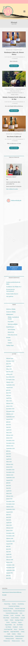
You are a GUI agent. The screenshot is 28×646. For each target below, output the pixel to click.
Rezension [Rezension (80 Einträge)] (13, 622)
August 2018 (9, 573)
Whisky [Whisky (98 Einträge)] (19, 634)
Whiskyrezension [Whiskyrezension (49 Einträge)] (16, 640)
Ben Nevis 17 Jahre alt (14, 136)
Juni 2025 (8, 363)
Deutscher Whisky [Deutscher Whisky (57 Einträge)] (7, 610)
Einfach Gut (9, 49)
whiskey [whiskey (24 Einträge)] (14, 634)
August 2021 (9, 480)
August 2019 (9, 543)
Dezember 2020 (10, 501)
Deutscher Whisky (9, 89)
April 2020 (9, 522)
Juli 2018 (8, 575)
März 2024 (9, 401)
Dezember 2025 (10, 361)
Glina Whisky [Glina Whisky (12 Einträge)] (6, 617)
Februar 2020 (9, 528)
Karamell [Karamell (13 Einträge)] (23, 617)
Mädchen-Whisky (10, 309)
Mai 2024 (8, 395)
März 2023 (9, 432)
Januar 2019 (9, 562)
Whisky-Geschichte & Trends (14, 92)
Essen (9, 340)
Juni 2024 (8, 393)
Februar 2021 (9, 496)
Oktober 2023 (9, 414)
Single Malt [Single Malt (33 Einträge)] (6, 631)
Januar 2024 (9, 406)
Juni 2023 (8, 424)
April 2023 (8, 430)
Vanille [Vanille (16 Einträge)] (8, 634)
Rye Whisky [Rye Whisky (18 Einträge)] (8, 627)
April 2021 (8, 491)
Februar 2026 (9, 358)
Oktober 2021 (9, 475)
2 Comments (15, 103)
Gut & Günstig (11, 329)
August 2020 (9, 512)
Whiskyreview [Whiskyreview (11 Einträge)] (7, 640)
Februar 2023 (9, 435)
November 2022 (10, 443)
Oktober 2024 (9, 382)
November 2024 (10, 379)
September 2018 (10, 570)
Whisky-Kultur (15, 94)
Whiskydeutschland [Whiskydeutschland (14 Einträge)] (19, 636)
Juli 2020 (8, 514)
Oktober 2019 (9, 538)
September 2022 (10, 448)
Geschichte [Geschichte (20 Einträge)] (17, 615)
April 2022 (8, 459)
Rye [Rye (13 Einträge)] (14, 624)
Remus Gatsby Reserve (12, 294)
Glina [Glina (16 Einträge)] (23, 615)
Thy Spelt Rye (9, 296)
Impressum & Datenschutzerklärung (11, 592)
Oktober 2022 (9, 445)
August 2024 (9, 387)
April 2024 (9, 398)
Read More (14, 65)
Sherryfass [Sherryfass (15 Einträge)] (21, 629)
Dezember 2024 (10, 377)
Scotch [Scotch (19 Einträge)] (20, 627)
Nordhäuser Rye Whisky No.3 (13, 286)
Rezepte (8, 337)
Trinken (10, 342)
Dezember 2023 (10, 408)
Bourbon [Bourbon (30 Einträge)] (14, 603)
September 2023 (10, 416)
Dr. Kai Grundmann (19, 57)
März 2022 (9, 461)
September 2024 (10, 385)
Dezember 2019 (10, 533)
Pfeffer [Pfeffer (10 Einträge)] (11, 620)
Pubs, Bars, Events (14, 91)
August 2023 (9, 419)
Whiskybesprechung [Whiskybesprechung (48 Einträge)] (8, 636)
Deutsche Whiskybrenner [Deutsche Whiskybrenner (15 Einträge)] (19, 610)
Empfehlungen (18, 49)
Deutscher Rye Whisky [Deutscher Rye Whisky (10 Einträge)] (8, 608)
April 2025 (8, 366)
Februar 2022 (9, 464)
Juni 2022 (8, 453)
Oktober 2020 (9, 506)
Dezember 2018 (10, 565)
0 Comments (15, 58)
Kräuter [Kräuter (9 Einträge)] (6, 620)
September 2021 (10, 477)
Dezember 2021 (10, 469)
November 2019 (10, 536)
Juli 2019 (8, 546)
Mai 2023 (8, 427)
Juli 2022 (8, 451)
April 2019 (8, 554)
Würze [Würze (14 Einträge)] (23, 640)
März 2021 (9, 493)
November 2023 (10, 411)
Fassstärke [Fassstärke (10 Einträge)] (6, 615)
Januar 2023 (9, 438)
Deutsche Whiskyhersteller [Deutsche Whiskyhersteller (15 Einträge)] (12, 613)
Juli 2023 (8, 422)
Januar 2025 (9, 374)
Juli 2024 (8, 390)
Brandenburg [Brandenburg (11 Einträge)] (21, 603)
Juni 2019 (8, 549)
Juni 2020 (8, 517)
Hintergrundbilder (13, 324)
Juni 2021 (8, 485)
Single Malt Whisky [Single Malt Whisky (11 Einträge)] (14, 631)
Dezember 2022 (10, 440)
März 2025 (9, 369)
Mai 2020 (8, 520)
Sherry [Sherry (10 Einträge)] (15, 629)
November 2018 (10, 567)
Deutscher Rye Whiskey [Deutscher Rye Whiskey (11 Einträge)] (14, 606)
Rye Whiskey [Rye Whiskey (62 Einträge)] (20, 624)
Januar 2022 (9, 467)
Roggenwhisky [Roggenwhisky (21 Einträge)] (8, 624)
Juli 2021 (8, 483)
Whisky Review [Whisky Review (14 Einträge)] (19, 638)
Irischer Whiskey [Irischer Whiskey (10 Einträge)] (15, 617)
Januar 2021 (9, 498)
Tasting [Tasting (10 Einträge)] (22, 631)
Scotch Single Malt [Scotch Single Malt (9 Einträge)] (8, 629)
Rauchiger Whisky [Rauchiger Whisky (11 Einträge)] (19, 620)
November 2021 (10, 472)
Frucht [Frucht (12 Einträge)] (11, 615)
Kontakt (4, 595)
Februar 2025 (9, 371)
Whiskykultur (9, 314)
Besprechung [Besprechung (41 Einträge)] (7, 603)
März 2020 (9, 525)
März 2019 (9, 557)
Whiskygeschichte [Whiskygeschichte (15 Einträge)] (10, 638)
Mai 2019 (8, 551)
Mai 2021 (8, 488)
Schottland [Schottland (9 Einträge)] (15, 627)
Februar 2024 (9, 403)
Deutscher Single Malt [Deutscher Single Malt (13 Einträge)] (20, 608)
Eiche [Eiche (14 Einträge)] (21, 613)
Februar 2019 (9, 559)
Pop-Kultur (11, 321)
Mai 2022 (8, 456)
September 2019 (10, 541)
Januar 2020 (9, 530)
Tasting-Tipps (10, 345)
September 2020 (10, 509)
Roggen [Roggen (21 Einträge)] (20, 622)
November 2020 (10, 504)
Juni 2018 (8, 578)
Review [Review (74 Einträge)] (8, 622)
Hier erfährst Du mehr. (12, 189)
